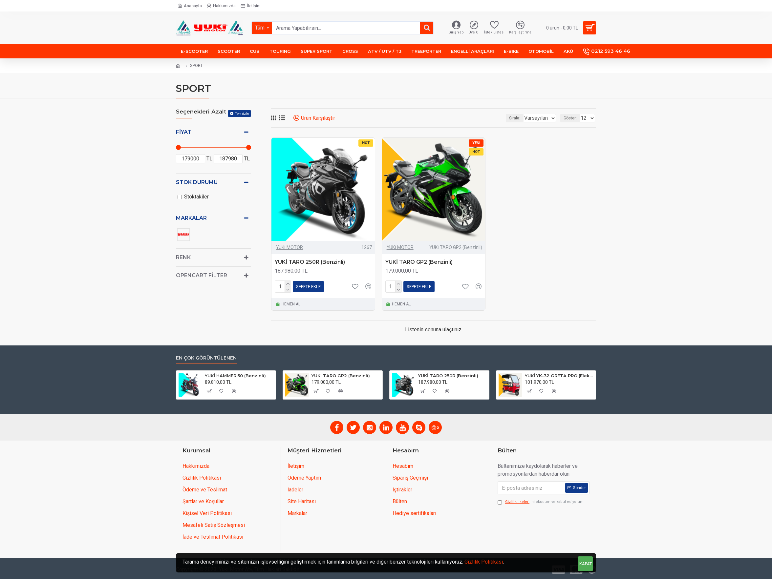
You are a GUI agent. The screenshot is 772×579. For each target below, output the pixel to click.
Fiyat (183, 132)
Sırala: (506, 118)
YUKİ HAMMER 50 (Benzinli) (235, 375)
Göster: (572, 118)
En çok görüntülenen (206, 358)
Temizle (242, 113)
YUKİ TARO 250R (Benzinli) (310, 262)
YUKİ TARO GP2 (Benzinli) (419, 262)
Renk (183, 257)
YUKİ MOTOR (289, 247)
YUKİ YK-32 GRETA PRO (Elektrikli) (559, 375)
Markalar (191, 218)
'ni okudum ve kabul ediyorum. (541, 502)
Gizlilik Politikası (483, 562)
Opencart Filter (201, 275)
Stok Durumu (197, 182)
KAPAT (585, 563)
